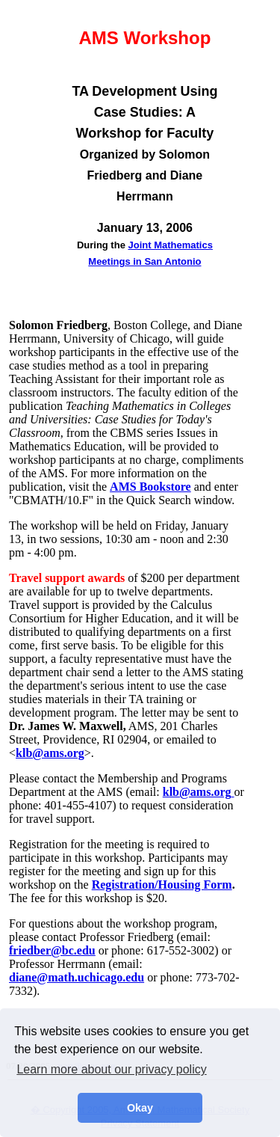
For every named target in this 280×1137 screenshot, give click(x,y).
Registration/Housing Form (162, 884)
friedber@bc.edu (52, 950)
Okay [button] (140, 1108)
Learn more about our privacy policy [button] (111, 1069)
